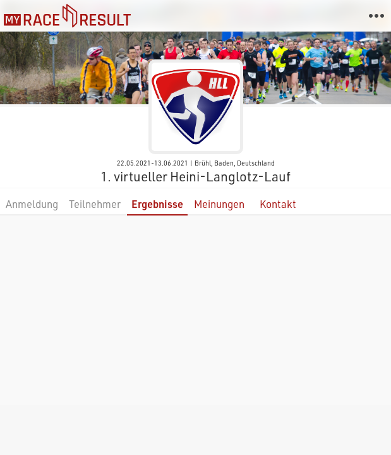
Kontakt (278, 203)
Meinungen (219, 203)
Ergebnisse (157, 203)
